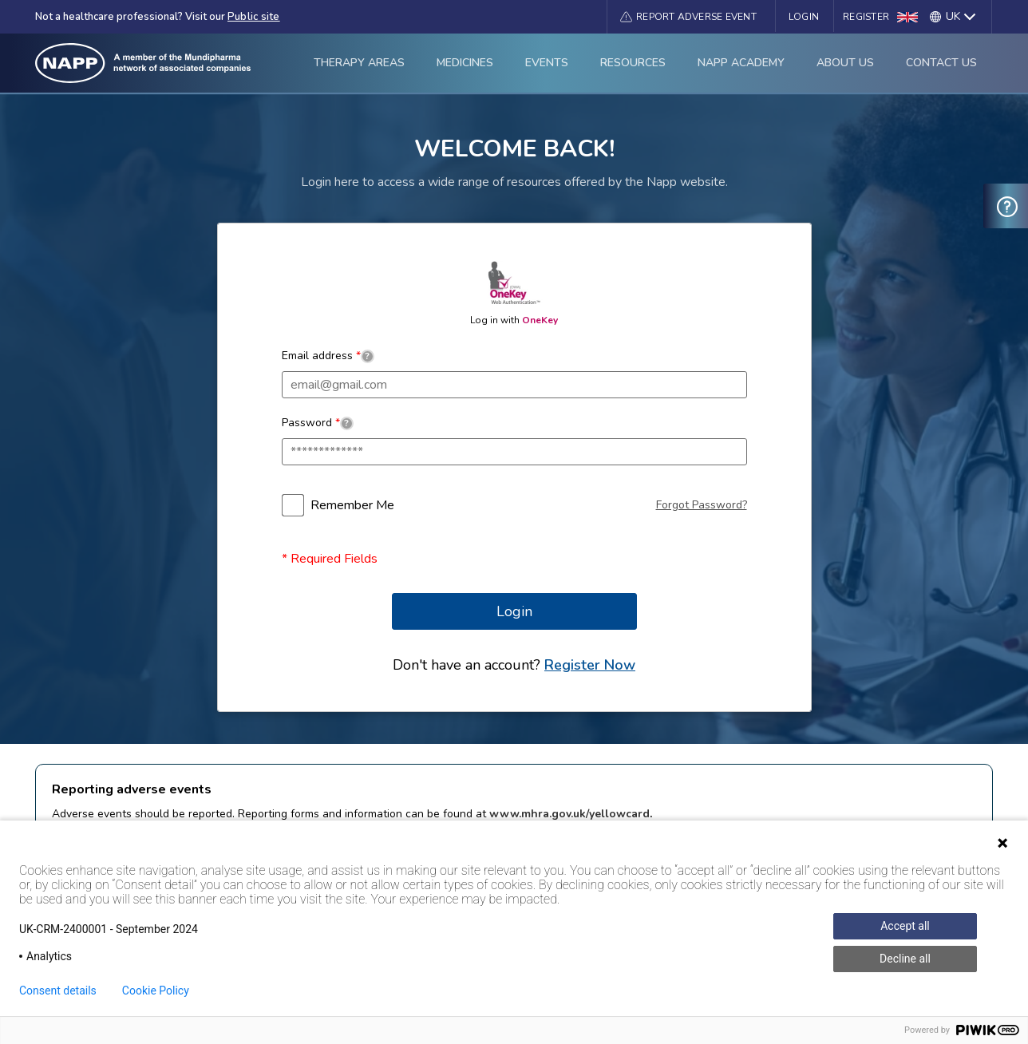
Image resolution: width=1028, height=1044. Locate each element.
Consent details (58, 990)
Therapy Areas (359, 62)
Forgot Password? (701, 504)
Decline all (905, 958)
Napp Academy (741, 62)
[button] (688, 17)
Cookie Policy (155, 990)
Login (804, 16)
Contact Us (941, 62)
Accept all (905, 925)
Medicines (465, 62)
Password (318, 422)
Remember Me (352, 505)
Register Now (589, 664)
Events (546, 62)
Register (866, 16)
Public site (253, 17)
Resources (633, 62)
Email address (328, 355)
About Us (845, 62)
